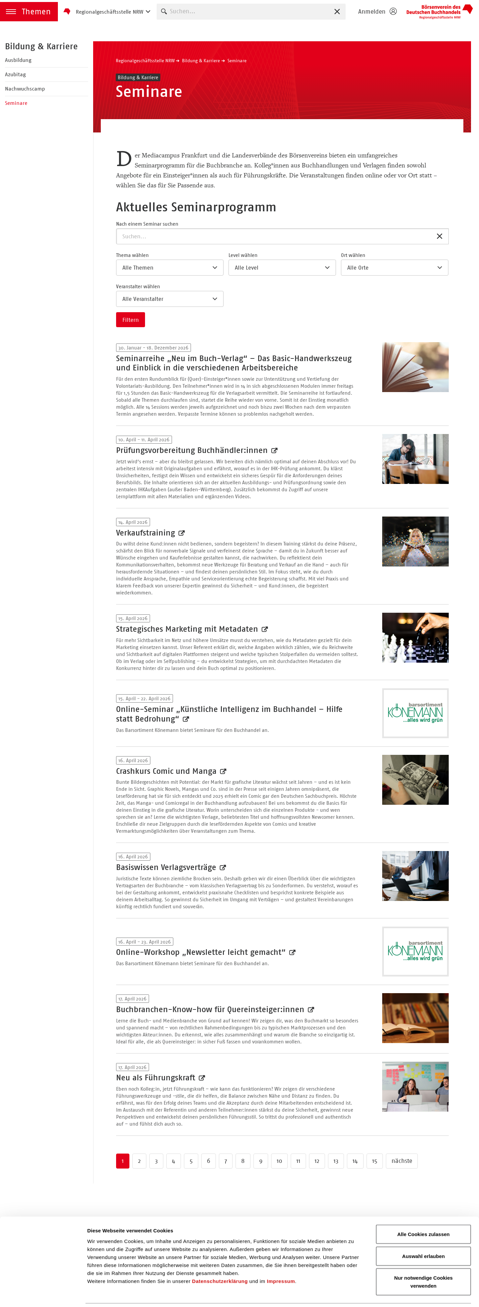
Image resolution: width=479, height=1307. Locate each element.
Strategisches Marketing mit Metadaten (188, 629)
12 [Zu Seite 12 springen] (317, 1161)
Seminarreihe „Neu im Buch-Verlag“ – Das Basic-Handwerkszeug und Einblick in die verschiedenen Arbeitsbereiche (234, 363)
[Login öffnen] (377, 12)
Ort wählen (353, 255)
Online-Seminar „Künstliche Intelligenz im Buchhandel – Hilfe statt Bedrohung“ (229, 714)
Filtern (130, 320)
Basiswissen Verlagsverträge (167, 867)
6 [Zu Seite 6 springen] (208, 1161)
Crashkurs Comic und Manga (167, 771)
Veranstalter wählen (138, 286)
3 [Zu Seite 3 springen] (156, 1161)
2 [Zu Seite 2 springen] (139, 1161)
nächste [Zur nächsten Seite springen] (402, 1161)
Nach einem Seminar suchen (147, 224)
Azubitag (15, 74)
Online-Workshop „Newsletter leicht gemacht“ (202, 952)
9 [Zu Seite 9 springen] (260, 1161)
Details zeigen (354, 1294)
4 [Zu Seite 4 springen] (173, 1161)
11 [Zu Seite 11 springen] (298, 1161)
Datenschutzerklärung (220, 1258)
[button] (29, 11)
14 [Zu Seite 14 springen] (355, 1161)
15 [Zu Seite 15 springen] (374, 1161)
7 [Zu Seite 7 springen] (226, 1161)
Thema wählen (132, 255)
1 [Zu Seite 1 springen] (123, 1161)
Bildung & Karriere (41, 46)
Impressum (281, 1258)
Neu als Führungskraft (157, 1077)
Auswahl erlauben (423, 1233)
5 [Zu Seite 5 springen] (191, 1161)
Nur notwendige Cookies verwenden (423, 1259)
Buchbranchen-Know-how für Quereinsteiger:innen (211, 1009)
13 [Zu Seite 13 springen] (336, 1161)
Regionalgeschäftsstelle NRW (145, 60)
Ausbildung (18, 60)
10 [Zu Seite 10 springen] (279, 1161)
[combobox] (251, 11)
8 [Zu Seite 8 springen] (243, 1161)
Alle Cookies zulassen (423, 1211)
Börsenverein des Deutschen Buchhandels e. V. (439, 11)
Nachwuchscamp (25, 89)
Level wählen (243, 255)
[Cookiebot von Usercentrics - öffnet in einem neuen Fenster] (43, 1294)
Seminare (16, 103)
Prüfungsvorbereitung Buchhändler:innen (193, 450)
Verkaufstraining (146, 533)
